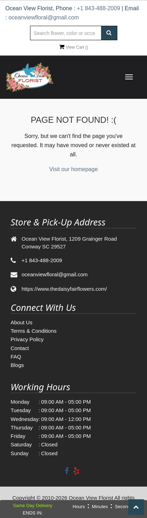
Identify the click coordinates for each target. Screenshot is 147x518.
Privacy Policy (27, 339)
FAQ (16, 357)
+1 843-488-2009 (98, 8)
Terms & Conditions (34, 331)
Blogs (17, 365)
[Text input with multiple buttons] (73, 33)
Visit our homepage (73, 169)
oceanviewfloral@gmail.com (43, 17)
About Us (22, 322)
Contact (20, 348)
